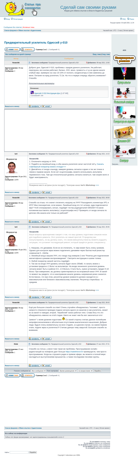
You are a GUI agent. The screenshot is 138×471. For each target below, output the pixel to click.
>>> (64, 185)
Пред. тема (97, 54)
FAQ (123, 19)
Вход (7, 19)
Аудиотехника (36, 30)
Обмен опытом (23, 30)
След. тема (106, 54)
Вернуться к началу (12, 106)
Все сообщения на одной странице (18, 54)
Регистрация (17, 19)
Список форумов (10, 30)
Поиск (130, 19)
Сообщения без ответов (12, 27)
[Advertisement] (31, 130)
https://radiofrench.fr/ (74, 352)
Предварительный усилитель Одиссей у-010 (35, 42)
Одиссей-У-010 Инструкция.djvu (47, 93)
